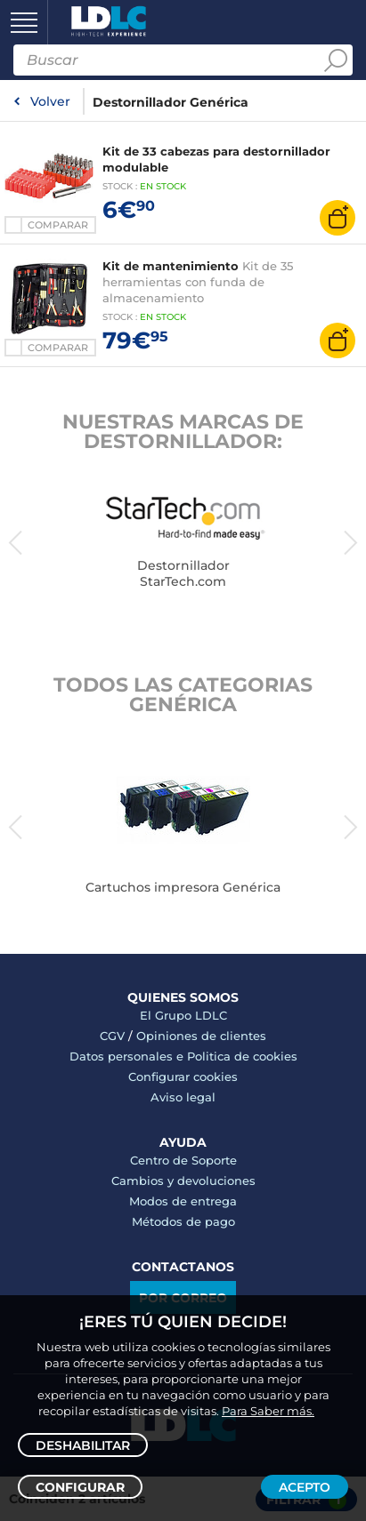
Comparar (58, 225)
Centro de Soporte (183, 1160)
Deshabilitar (83, 1445)
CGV (112, 1036)
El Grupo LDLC (183, 1015)
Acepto (304, 1487)
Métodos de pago (183, 1221)
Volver (50, 101)
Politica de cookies (242, 1056)
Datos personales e (128, 1056)
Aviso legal (183, 1097)
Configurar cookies (183, 1076)
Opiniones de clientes (201, 1036)
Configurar (80, 1487)
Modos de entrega (183, 1201)
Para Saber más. (268, 1411)
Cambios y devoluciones (183, 1180)
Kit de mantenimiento (170, 266)
